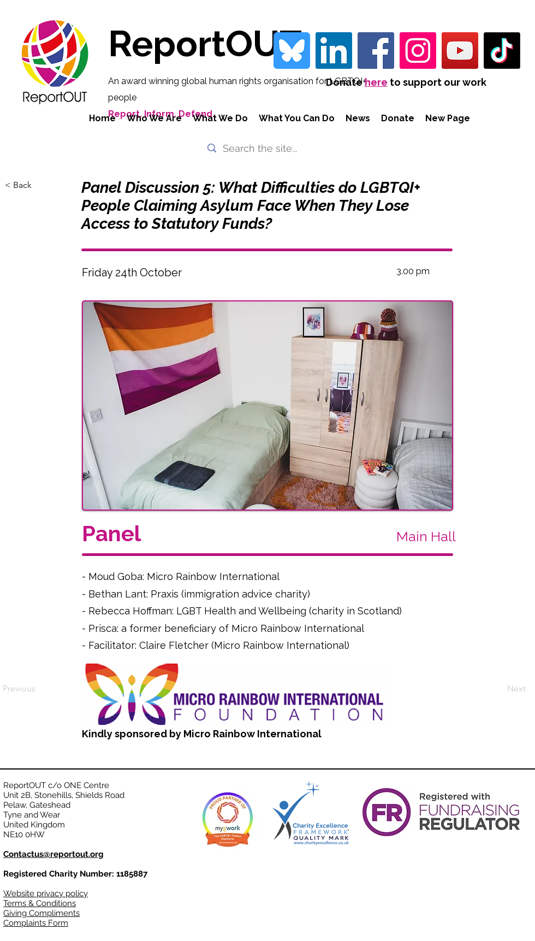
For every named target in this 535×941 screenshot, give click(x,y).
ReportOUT (205, 43)
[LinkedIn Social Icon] (334, 50)
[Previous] (39, 689)
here (376, 82)
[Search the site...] (266, 148)
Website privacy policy (45, 893)
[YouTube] (460, 50)
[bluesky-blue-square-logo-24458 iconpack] (292, 50)
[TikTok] (502, 50)
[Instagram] (418, 50)
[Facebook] (376, 50)
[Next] (498, 689)
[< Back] (41, 185)
